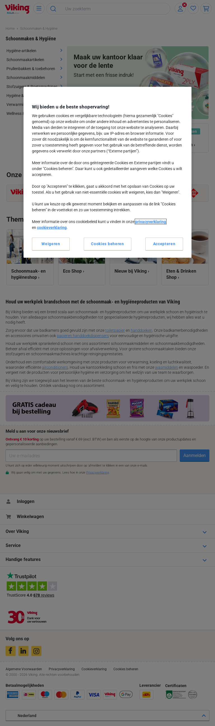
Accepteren (164, 244)
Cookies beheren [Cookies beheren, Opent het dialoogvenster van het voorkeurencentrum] (107, 244)
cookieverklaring (52, 227)
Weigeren (50, 244)
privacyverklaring (150, 221)
